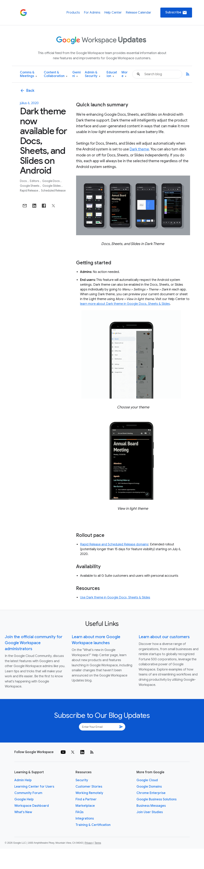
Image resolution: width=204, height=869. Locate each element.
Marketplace (85, 806)
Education (112, 74)
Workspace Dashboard (31, 806)
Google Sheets (30, 186)
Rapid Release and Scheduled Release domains (114, 544)
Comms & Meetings (28, 74)
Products (73, 13)
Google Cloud (147, 780)
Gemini (76, 74)
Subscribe (176, 12)
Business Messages (151, 806)
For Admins (92, 13)
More (125, 74)
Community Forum (28, 793)
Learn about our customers (164, 636)
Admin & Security (92, 74)
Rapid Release (29, 190)
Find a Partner (86, 799)
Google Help (24, 799)
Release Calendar (138, 13)
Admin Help (23, 780)
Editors (35, 181)
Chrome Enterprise (151, 793)
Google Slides (51, 186)
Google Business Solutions (156, 799)
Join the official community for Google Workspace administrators (33, 642)
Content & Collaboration (55, 74)
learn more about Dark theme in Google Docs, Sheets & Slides (125, 304)
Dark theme (139, 149)
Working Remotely (89, 793)
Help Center (113, 13)
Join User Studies (149, 812)
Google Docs (51, 181)
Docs (23, 181)
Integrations (85, 819)
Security (82, 780)
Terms (97, 842)
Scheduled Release (53, 190)
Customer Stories (89, 787)
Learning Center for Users (34, 787)
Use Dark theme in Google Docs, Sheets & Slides (115, 597)
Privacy (89, 842)
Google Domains (149, 787)
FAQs (79, 812)
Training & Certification (93, 825)
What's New (23, 812)
